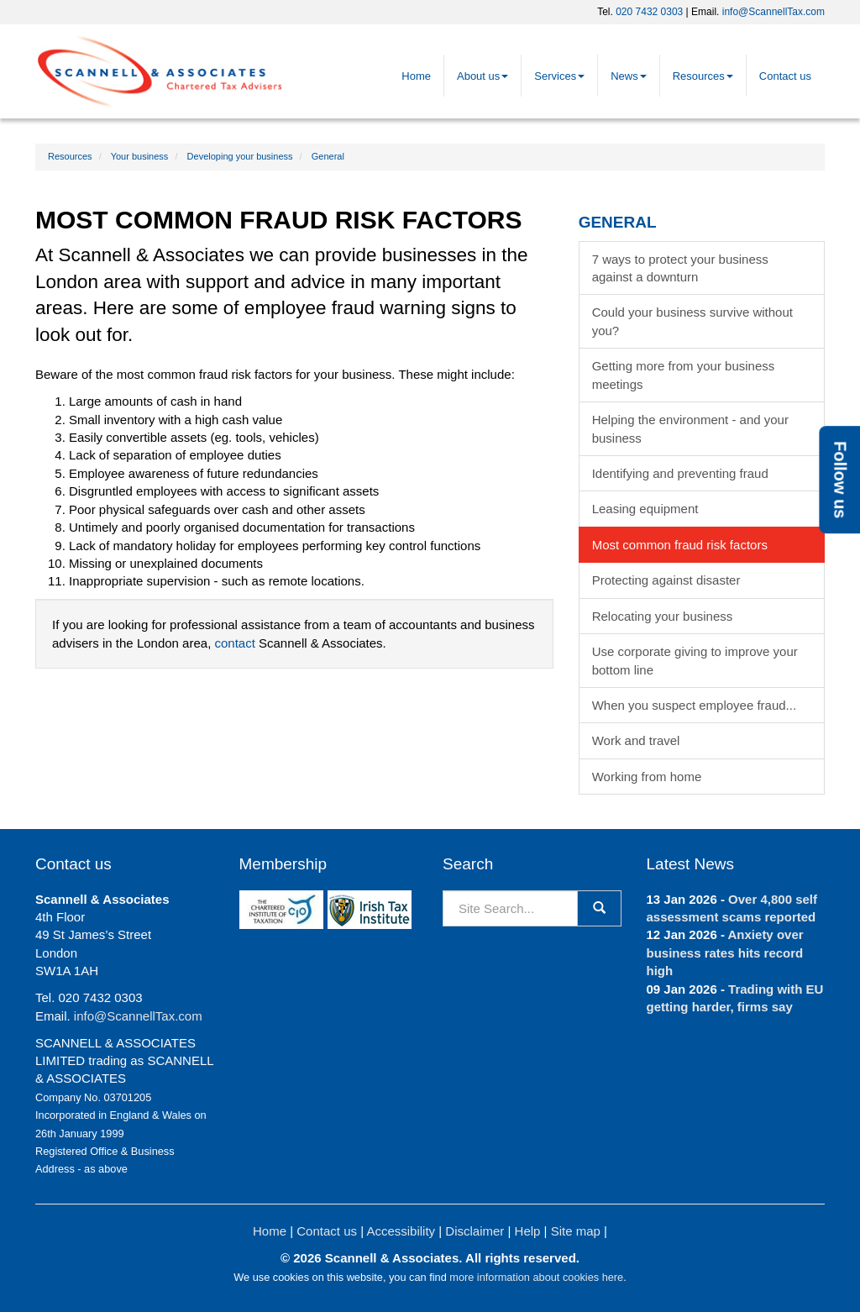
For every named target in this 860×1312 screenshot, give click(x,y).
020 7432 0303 (649, 12)
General (328, 156)
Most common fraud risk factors (680, 545)
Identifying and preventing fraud (680, 473)
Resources (703, 76)
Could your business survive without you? (692, 321)
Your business (140, 156)
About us (482, 76)
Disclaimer (474, 1231)
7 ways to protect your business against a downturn (680, 268)
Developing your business (240, 156)
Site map (575, 1231)
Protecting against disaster (666, 580)
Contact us (785, 76)
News (629, 76)
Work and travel (636, 740)
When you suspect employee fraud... (694, 705)
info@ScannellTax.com (773, 12)
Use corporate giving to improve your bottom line (695, 660)
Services (559, 76)
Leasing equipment (645, 508)
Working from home (647, 776)
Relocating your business (662, 616)
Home (416, 76)
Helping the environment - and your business (690, 428)
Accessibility (400, 1231)
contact (234, 643)
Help (528, 1231)
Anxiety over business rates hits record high (725, 952)
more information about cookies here (536, 1277)
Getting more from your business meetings (683, 375)
